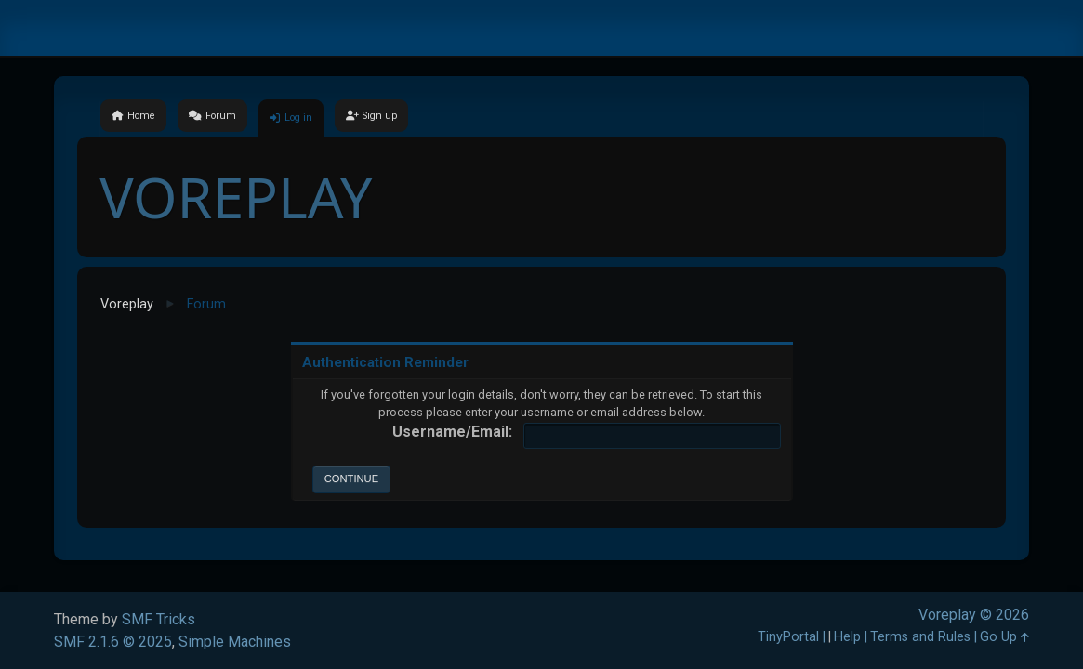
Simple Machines (234, 641)
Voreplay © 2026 (973, 614)
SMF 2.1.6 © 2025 (113, 641)
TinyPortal (788, 637)
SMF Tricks (158, 619)
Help (847, 637)
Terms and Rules (920, 637)
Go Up (1004, 637)
